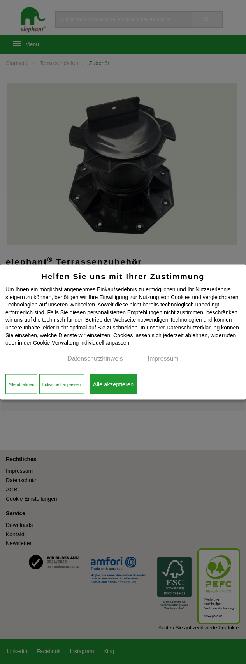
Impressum (163, 358)
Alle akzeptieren (113, 384)
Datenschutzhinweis (95, 358)
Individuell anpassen (61, 384)
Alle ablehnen (22, 384)
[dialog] (123, 332)
